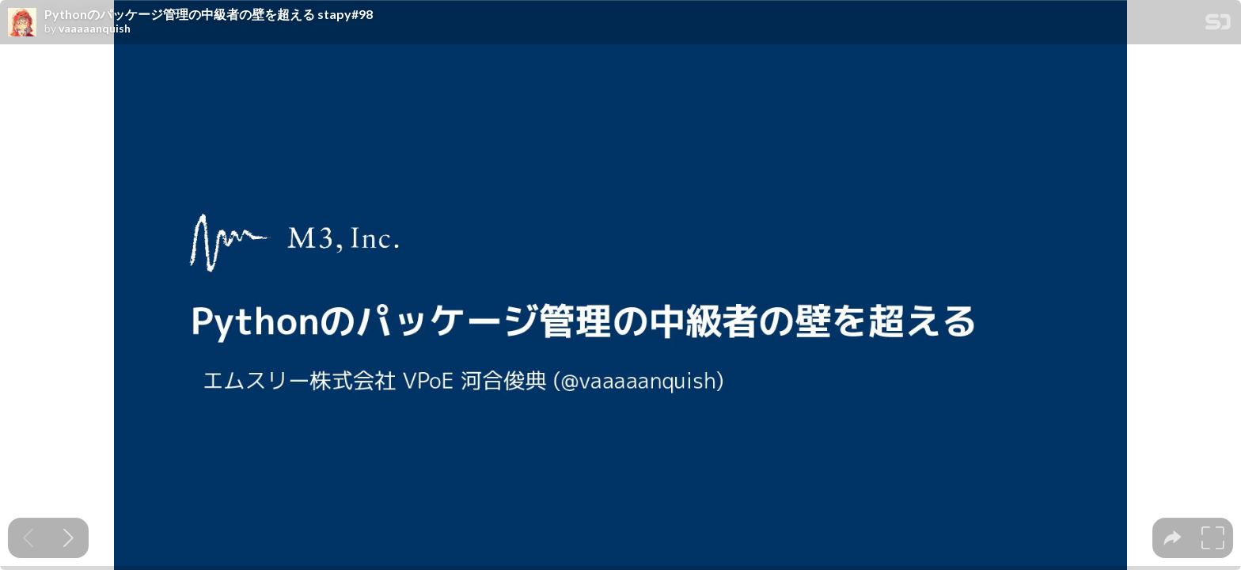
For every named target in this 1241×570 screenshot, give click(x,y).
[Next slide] (68, 538)
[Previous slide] (28, 538)
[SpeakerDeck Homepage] (1218, 24)
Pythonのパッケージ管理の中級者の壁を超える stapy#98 (208, 14)
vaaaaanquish (95, 28)
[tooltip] (1172, 538)
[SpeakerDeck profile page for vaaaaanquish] (22, 23)
